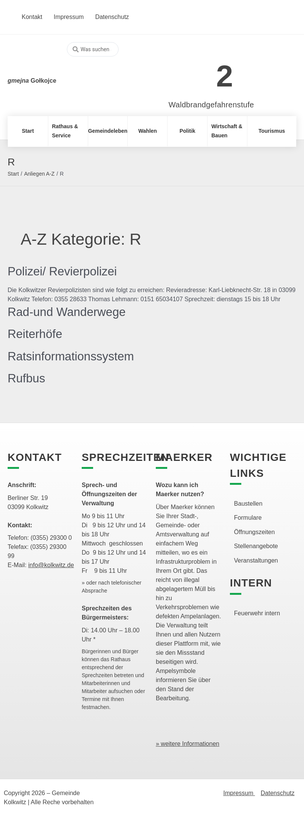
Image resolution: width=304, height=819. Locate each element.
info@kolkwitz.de (51, 565)
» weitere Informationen (187, 743)
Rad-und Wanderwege (68, 312)
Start (13, 174)
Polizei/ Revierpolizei (64, 271)
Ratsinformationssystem (72, 356)
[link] (200, 72)
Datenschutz (277, 793)
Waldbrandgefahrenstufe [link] (211, 105)
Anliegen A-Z (39, 174)
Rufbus (27, 378)
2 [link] (224, 76)
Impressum (239, 793)
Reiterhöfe (36, 334)
